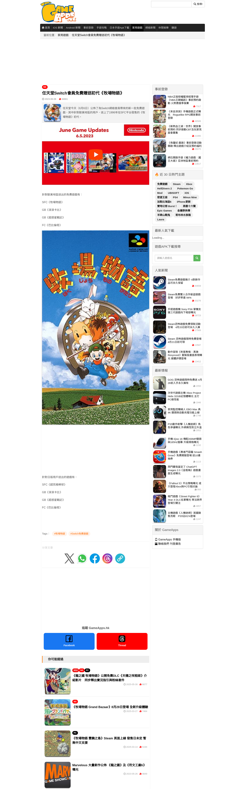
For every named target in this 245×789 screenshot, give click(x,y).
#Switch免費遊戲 (79, 533)
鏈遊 (174, 27)
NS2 (76, 670)
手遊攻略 (101, 27)
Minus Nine (190, 197)
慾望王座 (162, 197)
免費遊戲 (162, 184)
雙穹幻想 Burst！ (167, 206)
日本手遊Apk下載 (119, 27)
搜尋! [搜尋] (198, 4)
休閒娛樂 (163, 27)
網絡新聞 (150, 27)
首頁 (46, 27)
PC (87, 670)
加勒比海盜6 (164, 201)
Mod (160, 192)
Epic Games (165, 210)
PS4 (175, 197)
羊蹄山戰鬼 (164, 215)
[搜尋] (171, 4)
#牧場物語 (59, 533)
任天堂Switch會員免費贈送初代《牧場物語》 (99, 35)
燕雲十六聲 (189, 206)
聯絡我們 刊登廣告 (168, 543)
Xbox (189, 184)
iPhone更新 (184, 201)
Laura (160, 219)
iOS (187, 192)
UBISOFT (174, 192)
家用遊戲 (137, 27)
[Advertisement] (123, 62)
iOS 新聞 (58, 27)
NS (44, 87)
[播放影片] (95, 154)
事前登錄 (88, 27)
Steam (177, 184)
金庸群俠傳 (183, 210)
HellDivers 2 (165, 188)
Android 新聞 (73, 27)
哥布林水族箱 (183, 215)
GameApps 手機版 (168, 539)
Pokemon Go (185, 188)
